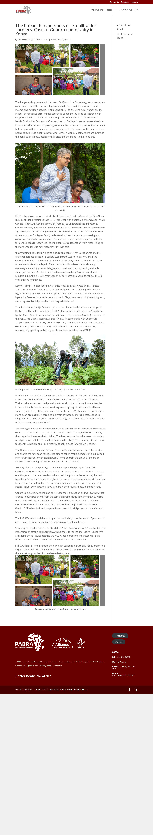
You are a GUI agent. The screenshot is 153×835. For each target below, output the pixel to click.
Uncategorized (63, 39)
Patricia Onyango (26, 39)
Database (125, 2)
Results (120, 29)
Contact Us (114, 2)
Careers (134, 2)
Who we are (97, 10)
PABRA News (126, 10)
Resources (111, 10)
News (53, 39)
